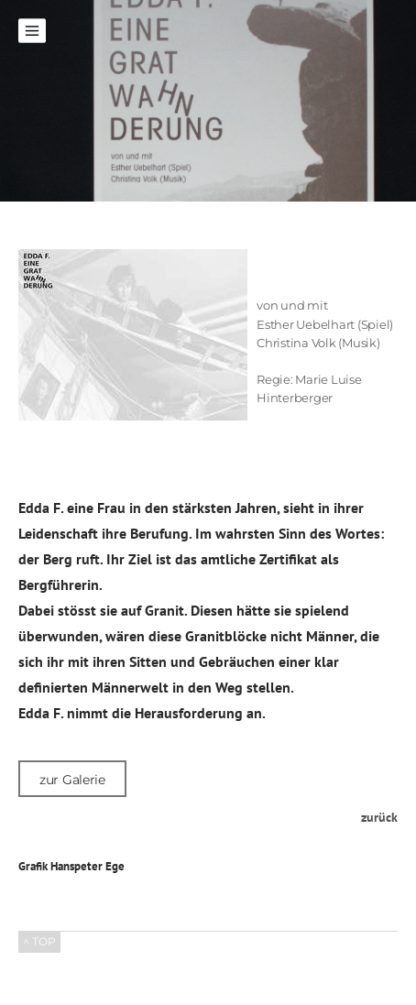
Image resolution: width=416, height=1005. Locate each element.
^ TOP (39, 941)
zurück (379, 817)
